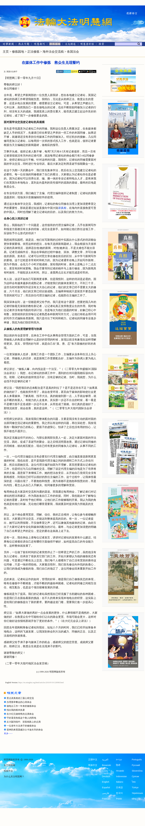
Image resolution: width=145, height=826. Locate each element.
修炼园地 (18, 51)
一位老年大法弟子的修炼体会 (21, 726)
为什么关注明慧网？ (14, 776)
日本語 (119, 787)
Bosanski (106, 765)
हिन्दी (118, 765)
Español (106, 787)
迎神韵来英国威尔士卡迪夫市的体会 (25, 729)
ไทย (134, 782)
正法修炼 (33, 51)
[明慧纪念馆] (87, 44)
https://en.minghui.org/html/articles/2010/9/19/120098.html (41, 682)
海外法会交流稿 (53, 51)
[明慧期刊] (39, 44)
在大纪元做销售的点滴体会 (20, 714)
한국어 (119, 793)
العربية (105, 759)
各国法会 (73, 51)
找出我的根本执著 (16, 710)
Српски (135, 776)
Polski (119, 798)
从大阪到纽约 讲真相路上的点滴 (24, 722)
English (105, 782)
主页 (6, 51)
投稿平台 (8, 771)
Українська (137, 793)
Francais (106, 798)
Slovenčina (137, 771)
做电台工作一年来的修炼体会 (21, 706)
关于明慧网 (9, 765)
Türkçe (135, 787)
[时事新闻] (7, 44)
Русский (136, 765)
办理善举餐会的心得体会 (19, 702)
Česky (105, 771)
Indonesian (121, 776)
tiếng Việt (136, 798)
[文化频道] (70, 44)
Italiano (119, 782)
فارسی (105, 793)
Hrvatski (120, 771)
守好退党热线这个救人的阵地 (21, 718)
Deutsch (106, 776)
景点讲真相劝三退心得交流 (20, 698)
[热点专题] (23, 44)
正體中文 (92, 759)
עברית (119, 759)
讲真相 (62, 207)
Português (137, 759)
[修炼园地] (54, 44)
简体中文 (92, 765)
